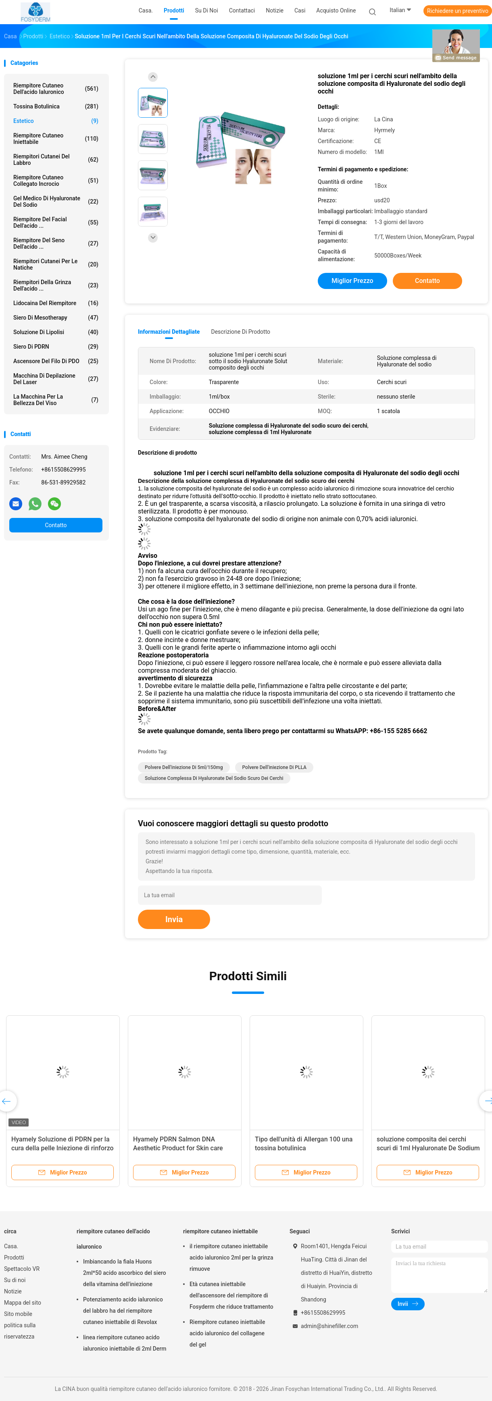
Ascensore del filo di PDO (55, 361)
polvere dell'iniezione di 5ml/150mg (184, 767)
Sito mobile (18, 1314)
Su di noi (14, 1280)
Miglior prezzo (352, 281)
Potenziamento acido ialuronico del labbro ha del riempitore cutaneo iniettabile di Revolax (123, 1310)
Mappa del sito (22, 1302)
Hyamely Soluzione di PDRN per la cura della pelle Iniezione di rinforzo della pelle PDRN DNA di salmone (62, 1148)
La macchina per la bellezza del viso (55, 399)
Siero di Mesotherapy (55, 318)
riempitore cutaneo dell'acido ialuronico (55, 88)
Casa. (11, 1246)
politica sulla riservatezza (19, 1331)
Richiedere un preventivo (457, 11)
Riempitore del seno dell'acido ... (55, 243)
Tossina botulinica (55, 106)
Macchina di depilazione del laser (55, 378)
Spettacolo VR (22, 1269)
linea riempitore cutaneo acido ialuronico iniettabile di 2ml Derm (124, 1343)
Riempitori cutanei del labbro (55, 159)
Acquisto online (336, 10)
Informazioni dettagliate (169, 331)
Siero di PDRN (55, 347)
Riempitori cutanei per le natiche (55, 264)
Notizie (13, 1291)
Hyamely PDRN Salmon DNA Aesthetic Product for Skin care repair (178, 1148)
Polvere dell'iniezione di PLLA (274, 767)
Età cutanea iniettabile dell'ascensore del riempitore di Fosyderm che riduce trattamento (231, 1295)
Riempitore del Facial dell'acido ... (55, 222)
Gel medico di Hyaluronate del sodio (55, 201)
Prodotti (14, 1257)
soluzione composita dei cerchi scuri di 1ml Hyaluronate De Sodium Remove (428, 1148)
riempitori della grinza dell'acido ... (55, 285)
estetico (55, 121)
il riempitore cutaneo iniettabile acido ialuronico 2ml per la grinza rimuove (231, 1257)
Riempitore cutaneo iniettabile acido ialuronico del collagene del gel (227, 1333)
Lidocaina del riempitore (55, 303)
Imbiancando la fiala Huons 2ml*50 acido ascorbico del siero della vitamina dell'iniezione (124, 1272)
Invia (174, 919)
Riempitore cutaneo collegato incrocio (55, 180)
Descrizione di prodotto (240, 331)
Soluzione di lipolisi (55, 332)
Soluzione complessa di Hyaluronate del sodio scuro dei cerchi (214, 778)
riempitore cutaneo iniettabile (55, 138)
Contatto (56, 525)
